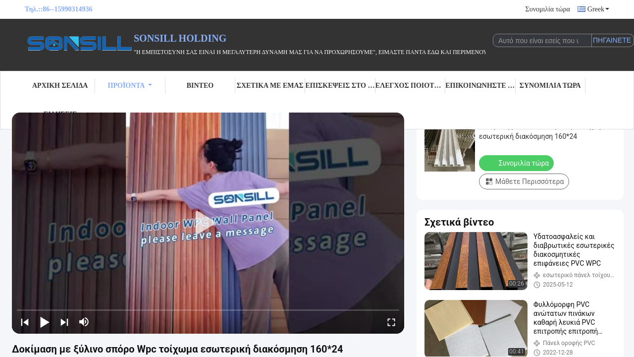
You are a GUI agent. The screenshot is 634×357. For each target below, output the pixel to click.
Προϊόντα (130, 85)
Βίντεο (200, 85)
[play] (208, 223)
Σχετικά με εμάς (270, 85)
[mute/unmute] (84, 321)
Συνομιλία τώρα (548, 9)
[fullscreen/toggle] (391, 321)
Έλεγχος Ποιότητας (410, 85)
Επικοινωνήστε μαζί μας (480, 85)
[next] (64, 321)
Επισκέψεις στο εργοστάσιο (340, 85)
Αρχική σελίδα (60, 85)
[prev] (25, 321)
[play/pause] (44, 321)
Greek (598, 9)
